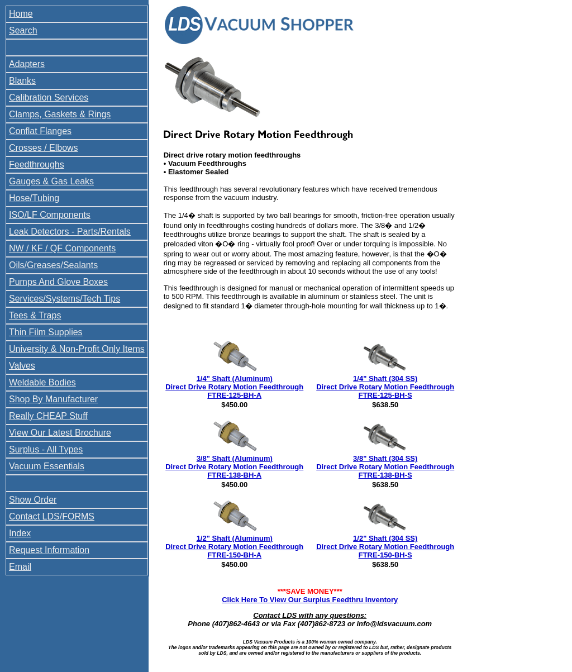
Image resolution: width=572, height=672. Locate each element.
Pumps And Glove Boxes (58, 282)
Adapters (27, 64)
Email (20, 566)
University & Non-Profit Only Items (77, 349)
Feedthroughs (36, 164)
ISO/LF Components (49, 215)
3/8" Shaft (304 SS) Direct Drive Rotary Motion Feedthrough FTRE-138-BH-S (385, 466)
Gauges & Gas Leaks (51, 181)
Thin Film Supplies (46, 332)
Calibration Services (48, 97)
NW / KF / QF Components (62, 248)
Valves (22, 365)
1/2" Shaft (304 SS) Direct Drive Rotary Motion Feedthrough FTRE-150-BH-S (385, 546)
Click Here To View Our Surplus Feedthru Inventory (310, 599)
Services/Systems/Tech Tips (64, 298)
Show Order (32, 499)
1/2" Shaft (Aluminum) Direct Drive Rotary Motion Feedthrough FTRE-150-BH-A (234, 546)
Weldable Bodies (42, 382)
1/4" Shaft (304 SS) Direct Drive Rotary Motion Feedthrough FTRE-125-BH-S (385, 386)
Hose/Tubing (34, 198)
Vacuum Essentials (46, 466)
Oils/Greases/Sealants (53, 265)
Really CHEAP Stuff (48, 416)
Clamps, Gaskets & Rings (60, 114)
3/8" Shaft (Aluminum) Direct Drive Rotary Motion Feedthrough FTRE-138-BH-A (234, 466)
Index (20, 533)
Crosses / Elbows (43, 147)
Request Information (49, 550)
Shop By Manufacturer (53, 399)
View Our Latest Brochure (60, 432)
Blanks (22, 80)
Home (21, 13)
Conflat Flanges (40, 131)
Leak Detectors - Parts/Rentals (70, 231)
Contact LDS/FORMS (51, 516)
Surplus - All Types (46, 449)
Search (23, 30)
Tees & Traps (35, 315)
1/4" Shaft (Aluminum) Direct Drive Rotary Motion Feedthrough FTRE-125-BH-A (234, 386)
